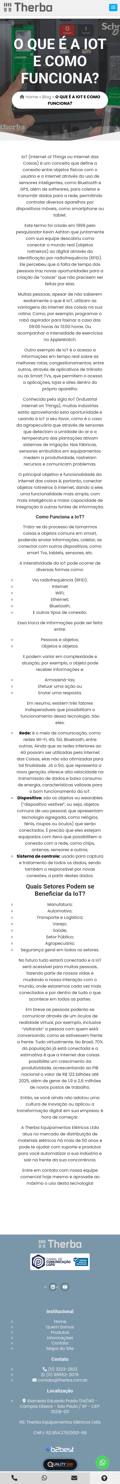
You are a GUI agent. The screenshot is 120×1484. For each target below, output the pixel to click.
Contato (60, 1343)
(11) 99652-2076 (62, 1375)
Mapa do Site (60, 1348)
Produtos (60, 1332)
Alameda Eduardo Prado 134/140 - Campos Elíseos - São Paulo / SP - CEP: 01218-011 (60, 1406)
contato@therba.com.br (63, 1380)
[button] (113, 7)
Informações (60, 1338)
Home (60, 1321)
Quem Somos (60, 1327)
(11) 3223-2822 (62, 1369)
